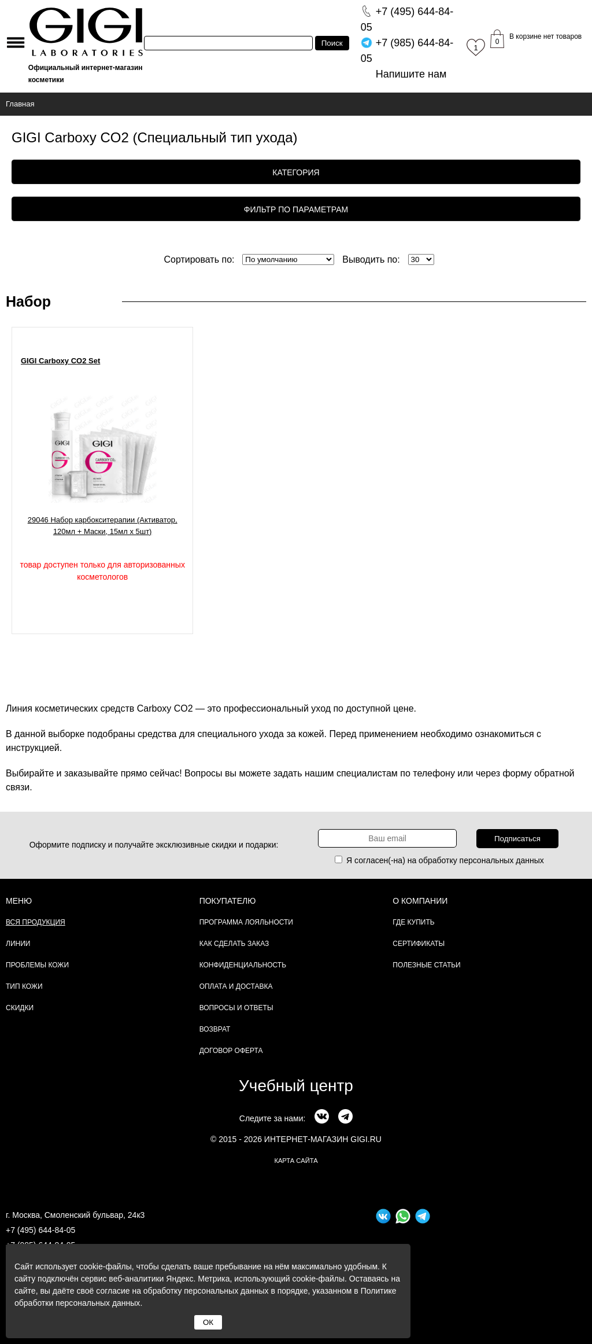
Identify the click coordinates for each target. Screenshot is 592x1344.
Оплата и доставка (236, 986)
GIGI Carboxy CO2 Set (60, 360)
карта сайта (295, 1160)
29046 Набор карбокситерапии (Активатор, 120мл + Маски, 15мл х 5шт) (102, 525)
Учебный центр (296, 1086)
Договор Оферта (231, 1051)
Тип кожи (24, 986)
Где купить (413, 922)
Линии (18, 944)
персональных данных (502, 860)
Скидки (20, 1008)
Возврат (215, 1029)
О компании (420, 900)
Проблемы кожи (37, 965)
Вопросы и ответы (236, 1008)
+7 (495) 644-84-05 (40, 1230)
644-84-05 (407, 19)
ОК (208, 1322)
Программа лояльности (246, 922)
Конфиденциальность (242, 965)
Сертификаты (419, 944)
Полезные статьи (426, 965)
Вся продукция (35, 922)
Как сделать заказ (234, 944)
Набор (28, 301)
